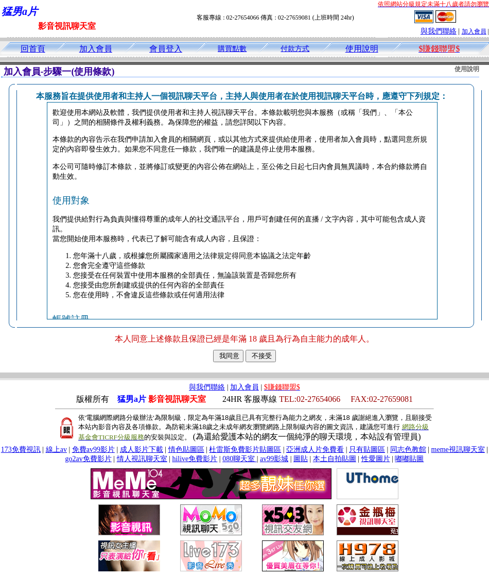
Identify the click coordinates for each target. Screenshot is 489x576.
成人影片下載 (141, 449)
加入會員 (474, 31)
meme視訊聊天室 (458, 449)
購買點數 (232, 49)
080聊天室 (239, 459)
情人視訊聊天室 (142, 459)
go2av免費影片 (88, 459)
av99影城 (274, 459)
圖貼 (300, 459)
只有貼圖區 (367, 449)
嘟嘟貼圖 (409, 459)
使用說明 (361, 48)
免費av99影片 (93, 449)
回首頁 (33, 48)
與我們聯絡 (439, 31)
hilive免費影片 (194, 459)
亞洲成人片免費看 (315, 449)
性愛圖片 (375, 459)
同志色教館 (408, 449)
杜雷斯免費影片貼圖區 (245, 449)
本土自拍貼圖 (334, 459)
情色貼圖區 (186, 449)
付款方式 (295, 49)
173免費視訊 (21, 449)
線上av (56, 449)
